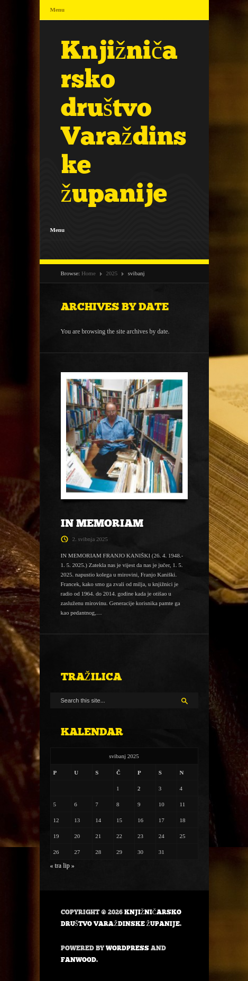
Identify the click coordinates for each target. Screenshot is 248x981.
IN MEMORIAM (102, 523)
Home (88, 273)
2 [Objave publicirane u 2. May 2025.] (139, 788)
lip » (69, 865)
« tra (56, 865)
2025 (111, 273)
